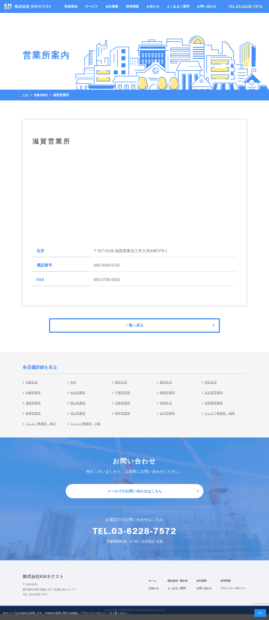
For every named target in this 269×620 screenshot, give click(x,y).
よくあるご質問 (178, 6)
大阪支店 (32, 385)
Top (26, 95)
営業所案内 (42, 95)
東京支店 (121, 385)
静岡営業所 (168, 395)
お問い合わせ (206, 6)
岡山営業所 (78, 406)
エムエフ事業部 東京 (43, 426)
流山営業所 (78, 416)
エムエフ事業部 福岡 (222, 416)
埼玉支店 (211, 385)
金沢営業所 (168, 416)
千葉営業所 (123, 395)
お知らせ (152, 6)
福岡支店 (166, 406)
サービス (91, 6)
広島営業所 (123, 406)
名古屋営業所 (214, 395)
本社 (72, 385)
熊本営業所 (123, 416)
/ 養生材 (183, 586)
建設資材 (172, 586)
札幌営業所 (33, 395)
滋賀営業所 (33, 406)
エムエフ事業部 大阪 (87, 426)
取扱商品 (71, 6)
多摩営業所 (33, 416)
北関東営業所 (214, 406)
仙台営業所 (78, 395)
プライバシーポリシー (233, 593)
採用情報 (132, 6)
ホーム (152, 586)
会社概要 (111, 6)
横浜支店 (166, 385)
